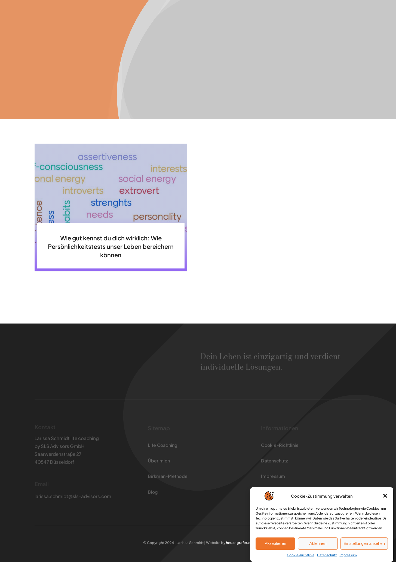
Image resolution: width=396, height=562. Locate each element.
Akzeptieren (275, 544)
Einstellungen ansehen (364, 544)
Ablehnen (317, 544)
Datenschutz (327, 555)
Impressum (348, 555)
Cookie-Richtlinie (300, 555)
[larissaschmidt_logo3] (61, 12)
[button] (385, 496)
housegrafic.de (239, 542)
